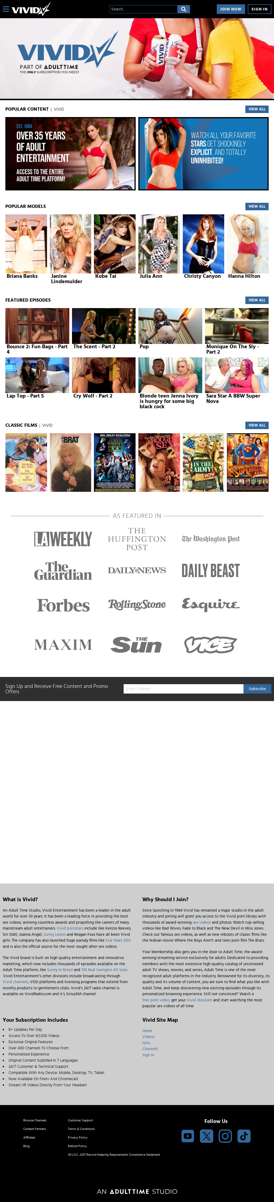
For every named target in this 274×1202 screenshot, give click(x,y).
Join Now (231, 9)
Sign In (260, 9)
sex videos (202, 922)
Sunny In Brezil (60, 970)
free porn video (155, 1000)
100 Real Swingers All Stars (104, 970)
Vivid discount (199, 1000)
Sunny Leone (55, 935)
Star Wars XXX (118, 940)
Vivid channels (15, 982)
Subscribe (257, 689)
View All (257, 300)
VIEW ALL (257, 109)
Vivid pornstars (70, 928)
